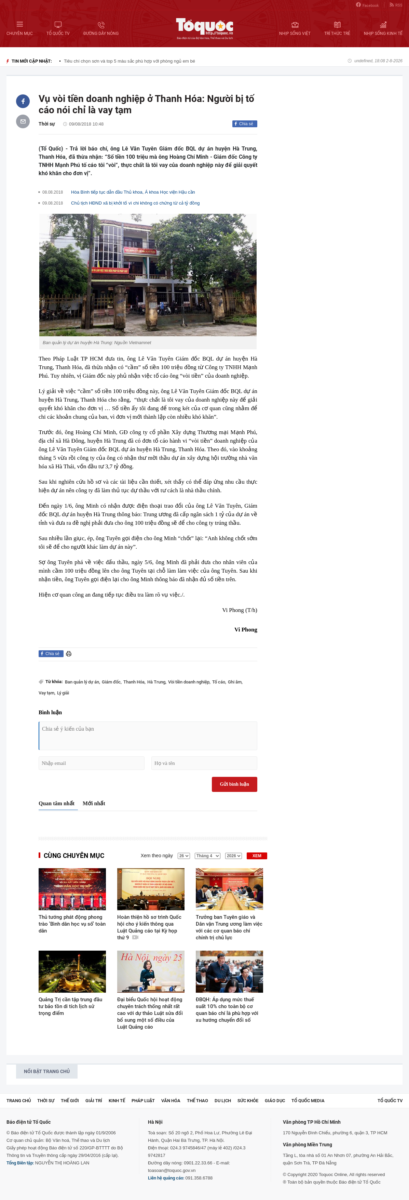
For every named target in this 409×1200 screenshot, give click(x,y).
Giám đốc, (112, 681)
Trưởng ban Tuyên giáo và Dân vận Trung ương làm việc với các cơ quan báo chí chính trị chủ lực (229, 927)
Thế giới (70, 1100)
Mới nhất (94, 803)
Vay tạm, (47, 692)
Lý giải (63, 692)
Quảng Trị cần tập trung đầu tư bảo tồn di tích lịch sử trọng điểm (70, 1006)
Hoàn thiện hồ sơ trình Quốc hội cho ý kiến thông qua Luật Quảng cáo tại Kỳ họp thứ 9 (149, 927)
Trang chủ (18, 1100)
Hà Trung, (156, 681)
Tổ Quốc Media (308, 1100)
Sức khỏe (247, 1100)
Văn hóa (170, 1100)
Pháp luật (143, 1100)
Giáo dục (275, 1100)
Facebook (367, 5)
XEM (257, 855)
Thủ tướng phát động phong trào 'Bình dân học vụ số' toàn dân (72, 924)
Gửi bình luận (234, 784)
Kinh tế (117, 1100)
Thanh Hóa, (134, 681)
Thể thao (197, 1100)
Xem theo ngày (157, 855)
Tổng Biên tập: (20, 1162)
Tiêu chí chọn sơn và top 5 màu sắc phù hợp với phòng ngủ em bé (129, 61)
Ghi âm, (235, 681)
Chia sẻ (246, 123)
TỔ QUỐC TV (390, 1100)
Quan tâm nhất (56, 803)
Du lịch (223, 1100)
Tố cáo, (219, 681)
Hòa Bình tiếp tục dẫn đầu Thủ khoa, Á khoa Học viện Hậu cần (133, 192)
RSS (396, 5)
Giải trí (93, 1100)
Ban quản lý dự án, (82, 681)
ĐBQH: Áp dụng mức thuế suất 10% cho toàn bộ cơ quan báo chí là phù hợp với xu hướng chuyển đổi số (227, 1009)
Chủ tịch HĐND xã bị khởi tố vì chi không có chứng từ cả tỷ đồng (135, 203)
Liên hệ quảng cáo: (166, 1178)
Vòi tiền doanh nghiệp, (189, 681)
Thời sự (47, 124)
